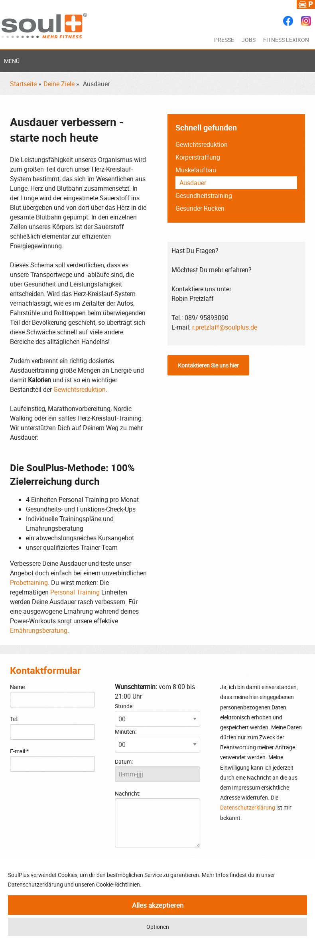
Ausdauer (192, 182)
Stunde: (124, 706)
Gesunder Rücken (199, 208)
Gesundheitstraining (203, 195)
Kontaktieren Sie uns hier (208, 365)
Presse (224, 39)
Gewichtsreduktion (79, 389)
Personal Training (75, 592)
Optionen (157, 926)
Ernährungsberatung (38, 630)
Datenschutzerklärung (247, 807)
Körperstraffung (197, 157)
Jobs (249, 39)
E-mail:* (19, 751)
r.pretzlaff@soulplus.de (224, 327)
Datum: (124, 761)
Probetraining (29, 582)
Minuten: (125, 731)
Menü (12, 61)
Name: (18, 687)
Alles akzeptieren (157, 905)
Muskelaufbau (195, 170)
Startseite (23, 83)
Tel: (14, 719)
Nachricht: (157, 818)
